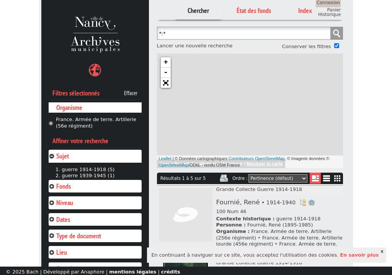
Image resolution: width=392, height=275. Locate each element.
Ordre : (240, 178)
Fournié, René (256, 202)
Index (305, 10)
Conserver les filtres (306, 46)
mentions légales (132, 272)
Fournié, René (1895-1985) (280, 225)
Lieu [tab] (58, 252)
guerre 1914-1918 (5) (88, 169)
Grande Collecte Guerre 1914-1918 (259, 189)
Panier (334, 10)
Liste (315, 178)
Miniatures (337, 178)
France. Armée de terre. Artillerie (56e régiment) (96, 122)
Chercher (198, 10)
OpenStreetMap (174, 165)
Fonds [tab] (60, 186)
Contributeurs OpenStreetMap (257, 158)
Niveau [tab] (61, 202)
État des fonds (254, 10)
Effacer (130, 93)
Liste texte (326, 180)
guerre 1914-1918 (298, 219)
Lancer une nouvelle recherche (195, 46)
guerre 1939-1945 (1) (88, 175)
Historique (329, 14)
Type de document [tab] (75, 235)
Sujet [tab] (59, 156)
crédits (170, 272)
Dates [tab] (59, 219)
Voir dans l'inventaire (302, 202)
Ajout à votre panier (311, 202)
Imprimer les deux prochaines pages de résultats (224, 178)
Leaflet (165, 158)
